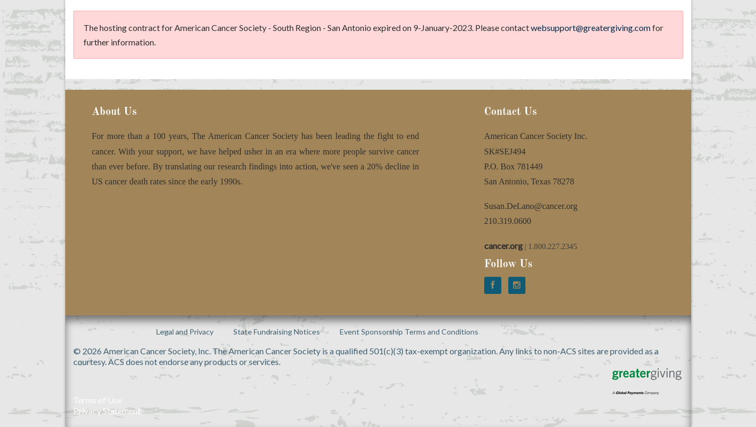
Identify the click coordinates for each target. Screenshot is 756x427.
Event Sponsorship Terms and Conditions (409, 331)
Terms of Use (97, 400)
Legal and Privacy (184, 331)
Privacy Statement (107, 411)
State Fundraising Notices (276, 331)
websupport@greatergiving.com (591, 27)
